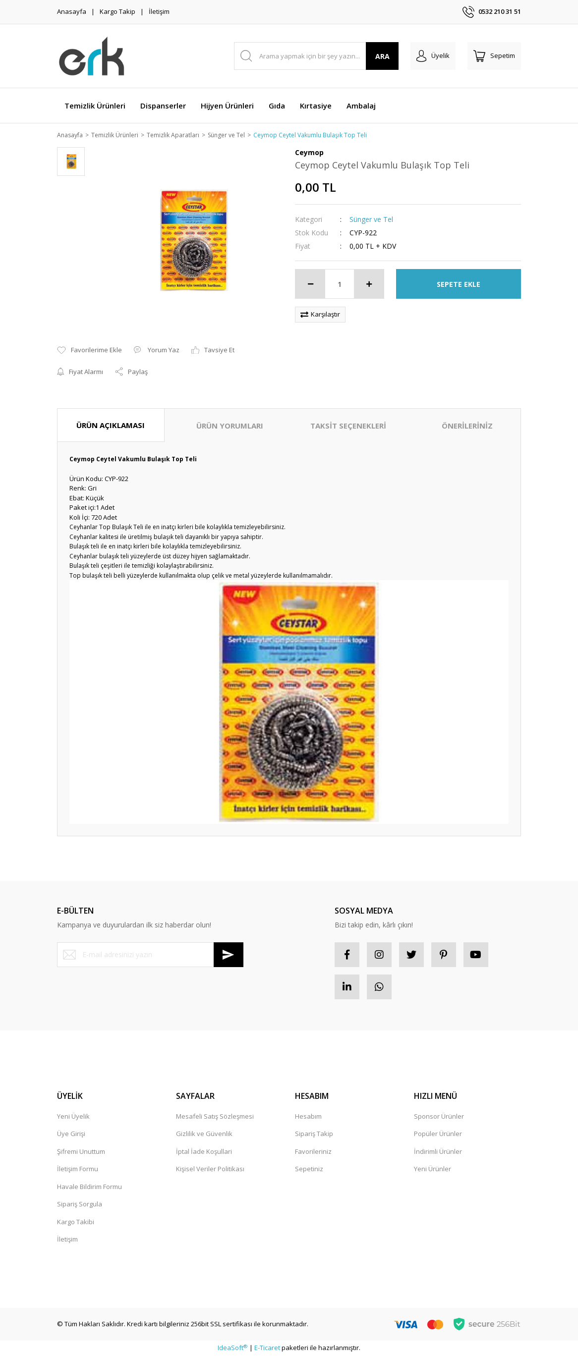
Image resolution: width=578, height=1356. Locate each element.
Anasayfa (71, 11)
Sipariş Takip (314, 1134)
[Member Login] (433, 56)
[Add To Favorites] (89, 351)
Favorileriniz (313, 1151)
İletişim (159, 11)
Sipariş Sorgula (79, 1204)
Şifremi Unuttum (81, 1151)
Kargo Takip (117, 11)
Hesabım (308, 1116)
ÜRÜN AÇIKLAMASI (110, 426)
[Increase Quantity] (369, 285)
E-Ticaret (267, 1348)
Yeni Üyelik (73, 1116)
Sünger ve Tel (371, 220)
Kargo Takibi (75, 1222)
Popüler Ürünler (438, 1134)
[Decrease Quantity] (310, 285)
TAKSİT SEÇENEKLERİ (348, 426)
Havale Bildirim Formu (89, 1187)
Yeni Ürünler (432, 1169)
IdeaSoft (232, 1348)
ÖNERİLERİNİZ (467, 426)
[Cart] (494, 56)
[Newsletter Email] (150, 955)
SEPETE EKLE (458, 284)
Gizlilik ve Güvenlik (204, 1134)
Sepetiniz (309, 1169)
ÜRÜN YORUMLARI (229, 426)
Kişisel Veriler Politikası (210, 1169)
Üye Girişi (71, 1134)
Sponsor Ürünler (439, 1116)
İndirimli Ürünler (438, 1151)
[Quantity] (339, 285)
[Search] (316, 56)
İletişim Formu (77, 1169)
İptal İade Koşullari (204, 1151)
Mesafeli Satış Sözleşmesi (215, 1116)
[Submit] (228, 955)
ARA (382, 56)
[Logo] (92, 56)
